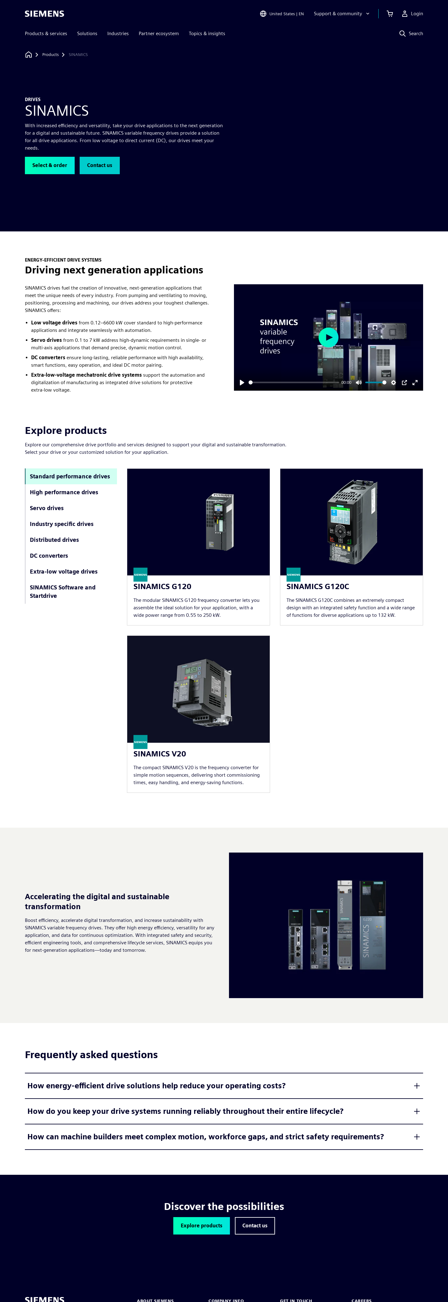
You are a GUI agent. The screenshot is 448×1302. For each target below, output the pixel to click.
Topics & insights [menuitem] (207, 33)
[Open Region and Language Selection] (281, 13)
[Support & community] (342, 13)
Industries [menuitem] (118, 33)
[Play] (242, 383)
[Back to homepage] (28, 54)
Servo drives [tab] (47, 508)
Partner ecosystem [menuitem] (159, 33)
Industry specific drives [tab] (62, 524)
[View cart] (390, 13)
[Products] (50, 54)
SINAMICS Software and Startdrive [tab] (63, 591)
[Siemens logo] (44, 14)
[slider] (294, 382)
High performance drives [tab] (64, 492)
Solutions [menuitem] (87, 33)
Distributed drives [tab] (54, 540)
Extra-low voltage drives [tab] (64, 571)
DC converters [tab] (49, 555)
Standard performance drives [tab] (70, 476)
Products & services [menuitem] (46, 33)
